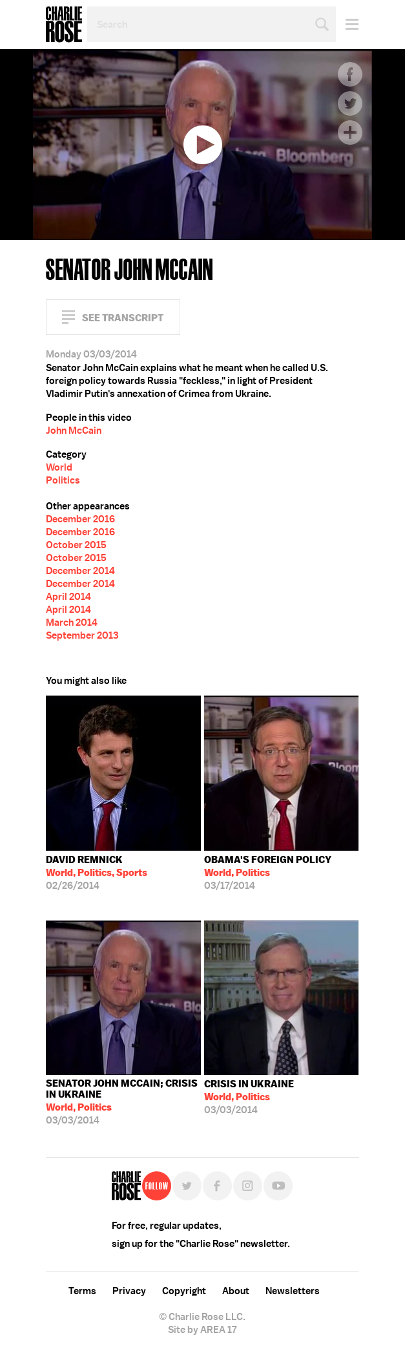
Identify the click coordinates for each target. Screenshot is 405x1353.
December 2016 (80, 519)
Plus (350, 132)
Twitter (350, 103)
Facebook (350, 74)
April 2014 (68, 596)
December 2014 (80, 570)
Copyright (184, 1290)
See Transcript (122, 318)
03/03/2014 (123, 1102)
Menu (347, 24)
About (235, 1290)
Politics (63, 480)
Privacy (129, 1290)
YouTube (278, 1185)
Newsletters (292, 1290)
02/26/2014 (96, 872)
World (59, 467)
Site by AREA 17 (202, 1329)
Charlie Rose (64, 24)
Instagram (247, 1185)
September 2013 (82, 635)
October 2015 (76, 544)
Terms (82, 1290)
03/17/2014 (267, 872)
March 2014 (72, 622)
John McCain (73, 430)
